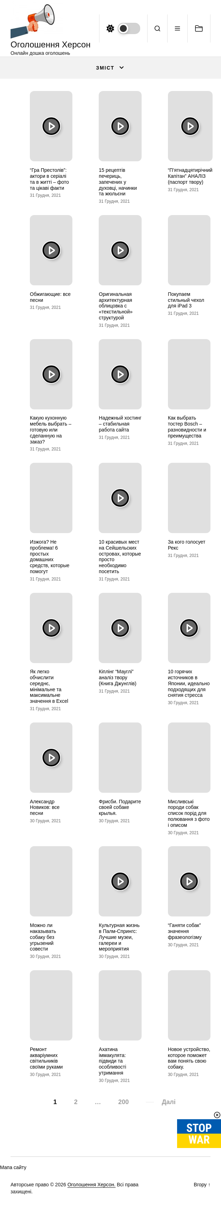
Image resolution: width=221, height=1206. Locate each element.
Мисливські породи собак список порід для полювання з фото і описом (189, 813)
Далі (168, 1102)
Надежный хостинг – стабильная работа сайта (120, 424)
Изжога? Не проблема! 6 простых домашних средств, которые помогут (50, 556)
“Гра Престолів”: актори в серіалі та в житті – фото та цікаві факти (49, 178)
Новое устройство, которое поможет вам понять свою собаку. (189, 1058)
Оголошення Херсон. (91, 1184)
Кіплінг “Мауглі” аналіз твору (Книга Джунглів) (117, 677)
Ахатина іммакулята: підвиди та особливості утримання (112, 1061)
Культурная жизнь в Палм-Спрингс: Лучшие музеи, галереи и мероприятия (119, 937)
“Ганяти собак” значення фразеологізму (185, 931)
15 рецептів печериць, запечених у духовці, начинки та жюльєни (118, 181)
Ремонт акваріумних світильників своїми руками (46, 1058)
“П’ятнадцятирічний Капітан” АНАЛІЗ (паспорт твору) (190, 176)
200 (123, 1102)
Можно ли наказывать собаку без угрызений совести (43, 937)
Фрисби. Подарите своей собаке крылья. (120, 807)
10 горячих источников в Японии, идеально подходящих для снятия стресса (189, 683)
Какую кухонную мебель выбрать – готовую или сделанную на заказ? (50, 429)
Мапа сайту (13, 1167)
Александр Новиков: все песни (45, 807)
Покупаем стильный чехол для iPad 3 (186, 300)
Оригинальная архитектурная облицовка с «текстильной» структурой (115, 305)
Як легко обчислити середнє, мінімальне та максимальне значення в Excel (49, 686)
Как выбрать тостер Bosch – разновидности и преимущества (187, 426)
